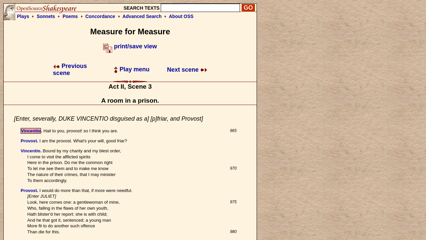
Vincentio (31, 130)
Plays (23, 16)
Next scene (187, 69)
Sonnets (46, 16)
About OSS (181, 16)
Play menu (131, 69)
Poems (70, 16)
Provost (29, 140)
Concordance (100, 16)
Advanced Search (142, 16)
